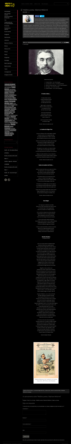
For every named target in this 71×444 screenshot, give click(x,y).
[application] (46, 42)
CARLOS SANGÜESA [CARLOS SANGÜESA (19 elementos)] (12, 89)
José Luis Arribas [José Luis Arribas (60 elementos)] (10, 108)
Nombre (25, 417)
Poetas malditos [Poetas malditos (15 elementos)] (7, 130)
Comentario (25, 408)
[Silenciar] (65, 42)
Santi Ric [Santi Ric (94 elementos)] (7, 132)
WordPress (19, 442)
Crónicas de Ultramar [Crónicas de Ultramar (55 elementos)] (9, 93)
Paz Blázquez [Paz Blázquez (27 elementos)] (13, 129)
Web (24, 430)
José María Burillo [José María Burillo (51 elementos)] (9, 112)
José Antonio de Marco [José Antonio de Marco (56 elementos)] (9, 106)
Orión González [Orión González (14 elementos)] (13, 128)
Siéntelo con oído (37, 3)
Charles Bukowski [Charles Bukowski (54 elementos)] (9, 91)
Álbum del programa (45, 3)
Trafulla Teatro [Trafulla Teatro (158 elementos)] (9, 134)
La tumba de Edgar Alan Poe (39, 390)
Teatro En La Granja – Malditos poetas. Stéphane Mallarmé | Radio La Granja (43, 400)
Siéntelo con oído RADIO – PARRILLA (27, 3)
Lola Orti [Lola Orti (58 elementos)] (8, 117)
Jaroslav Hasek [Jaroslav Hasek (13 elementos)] (9, 106)
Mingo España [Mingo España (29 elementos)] (12, 122)
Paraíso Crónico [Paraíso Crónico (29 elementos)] (8, 129)
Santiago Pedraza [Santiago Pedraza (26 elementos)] (13, 130)
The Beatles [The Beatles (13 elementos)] (11, 132)
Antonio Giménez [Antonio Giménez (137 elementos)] (10, 84)
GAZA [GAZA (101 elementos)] (11, 103)
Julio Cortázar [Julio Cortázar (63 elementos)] (8, 114)
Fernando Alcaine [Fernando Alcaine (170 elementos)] (9, 102)
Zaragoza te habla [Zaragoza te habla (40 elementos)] (8, 135)
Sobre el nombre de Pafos (56, 390)
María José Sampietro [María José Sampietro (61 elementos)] (10, 119)
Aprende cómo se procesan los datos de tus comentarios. (53, 439)
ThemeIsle (66, 442)
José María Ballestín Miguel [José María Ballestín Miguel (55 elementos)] (9, 111)
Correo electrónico (27, 424)
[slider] (44, 42)
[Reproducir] (24, 42)
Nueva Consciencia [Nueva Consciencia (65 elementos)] (8, 127)
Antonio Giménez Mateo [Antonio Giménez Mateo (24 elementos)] (9, 85)
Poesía (28, 12)
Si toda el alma (47, 390)
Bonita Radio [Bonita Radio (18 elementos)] (9, 87)
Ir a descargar (25, 44)
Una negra (29, 392)
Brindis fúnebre (30, 390)
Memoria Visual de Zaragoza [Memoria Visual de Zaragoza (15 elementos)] (12, 121)
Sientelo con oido (8, 442)
